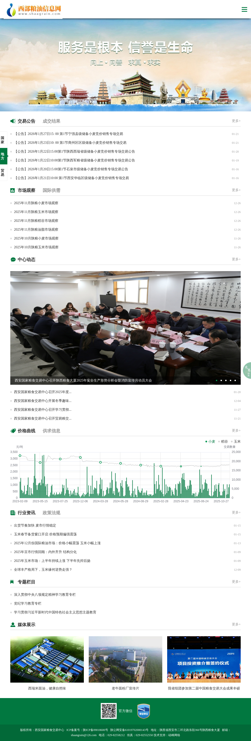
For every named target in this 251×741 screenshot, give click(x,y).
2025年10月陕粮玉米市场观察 (36, 247)
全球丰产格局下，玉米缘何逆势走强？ (43, 569)
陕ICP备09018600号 (95, 730)
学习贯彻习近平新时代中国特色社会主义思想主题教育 (55, 612)
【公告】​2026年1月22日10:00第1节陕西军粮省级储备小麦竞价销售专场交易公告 (74, 160)
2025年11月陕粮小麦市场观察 (36, 203)
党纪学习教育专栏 (27, 603)
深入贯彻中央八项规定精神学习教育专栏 (45, 594)
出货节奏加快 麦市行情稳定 (35, 525)
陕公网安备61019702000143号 (129, 730)
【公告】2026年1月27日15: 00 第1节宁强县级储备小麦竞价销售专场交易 (68, 134)
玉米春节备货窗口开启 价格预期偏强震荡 (45, 534)
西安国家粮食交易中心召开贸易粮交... (43, 418)
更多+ (236, 121)
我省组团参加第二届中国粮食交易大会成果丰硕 (204, 688)
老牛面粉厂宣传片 (125, 688)
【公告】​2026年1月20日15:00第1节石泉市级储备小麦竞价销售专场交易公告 (71, 169)
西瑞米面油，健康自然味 (47, 688)
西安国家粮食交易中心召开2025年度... (43, 392)
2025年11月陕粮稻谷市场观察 (36, 221)
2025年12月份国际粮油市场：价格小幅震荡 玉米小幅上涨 (57, 543)
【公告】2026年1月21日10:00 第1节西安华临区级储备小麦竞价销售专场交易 (71, 178)
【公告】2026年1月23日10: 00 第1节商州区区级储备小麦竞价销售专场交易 (70, 143)
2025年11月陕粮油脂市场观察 (36, 229)
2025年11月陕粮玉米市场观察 (36, 212)
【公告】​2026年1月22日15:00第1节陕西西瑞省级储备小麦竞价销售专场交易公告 (74, 151)
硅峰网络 (174, 735)
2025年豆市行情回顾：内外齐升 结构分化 (45, 552)
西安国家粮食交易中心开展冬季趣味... (43, 401)
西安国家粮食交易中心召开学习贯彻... (43, 409)
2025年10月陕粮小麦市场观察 (36, 238)
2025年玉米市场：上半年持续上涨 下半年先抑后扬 (52, 561)
